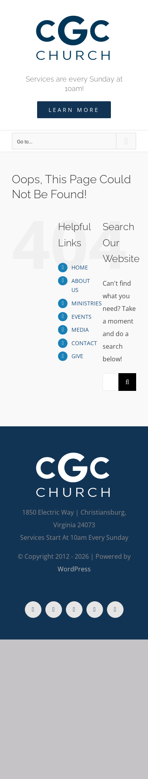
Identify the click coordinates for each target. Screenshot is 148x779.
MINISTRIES (86, 303)
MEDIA (80, 329)
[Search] (127, 382)
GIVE (77, 356)
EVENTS (81, 316)
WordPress (74, 569)
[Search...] (110, 382)
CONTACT (84, 343)
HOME (79, 267)
